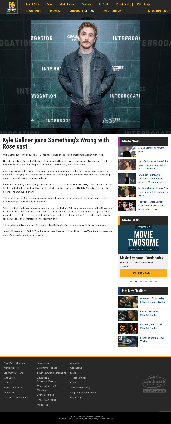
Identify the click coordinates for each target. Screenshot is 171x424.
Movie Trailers (67, 4)
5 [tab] (151, 281)
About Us (75, 362)
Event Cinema (112, 11)
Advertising (43, 362)
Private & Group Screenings (51, 372)
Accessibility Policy (80, 387)
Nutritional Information (16, 397)
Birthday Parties (45, 394)
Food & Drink (32, 4)
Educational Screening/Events (46, 379)
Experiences (122, 4)
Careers (74, 382)
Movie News (131, 141)
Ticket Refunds (78, 377)
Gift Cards (104, 4)
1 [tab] (131, 281)
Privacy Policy (64, 418)
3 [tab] (141, 281)
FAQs (73, 372)
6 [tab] (156, 281)
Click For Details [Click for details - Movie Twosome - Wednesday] (143, 273)
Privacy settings (92, 418)
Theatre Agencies (46, 399)
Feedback (9, 392)
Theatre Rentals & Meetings (46, 388)
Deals (49, 4)
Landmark (81, 11)
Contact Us (76, 367)
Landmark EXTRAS (13, 372)
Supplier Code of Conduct (83, 392)
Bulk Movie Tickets (47, 367)
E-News (8, 382)
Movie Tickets (11, 367)
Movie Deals (131, 220)
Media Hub (42, 404)
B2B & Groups (143, 4)
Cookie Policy (78, 418)
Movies (55, 11)
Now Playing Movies (14, 362)
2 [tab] (136, 281)
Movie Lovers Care (13, 387)
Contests (86, 4)
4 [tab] (146, 281)
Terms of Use (107, 418)
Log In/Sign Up (159, 11)
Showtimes (33, 11)
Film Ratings (76, 397)
